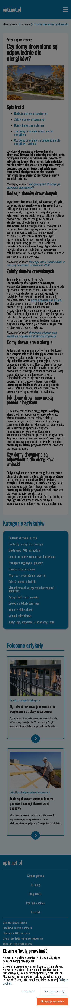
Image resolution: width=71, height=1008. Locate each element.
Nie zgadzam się (54, 991)
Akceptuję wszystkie (52, 1001)
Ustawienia (28, 991)
